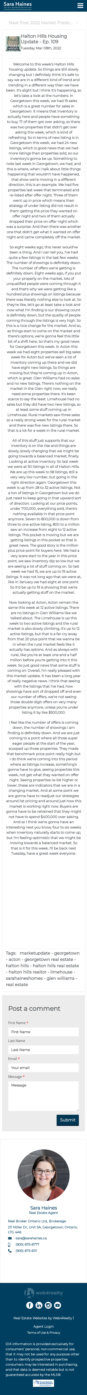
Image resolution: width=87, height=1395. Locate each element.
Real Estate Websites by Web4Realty (42, 1318)
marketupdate (35, 953)
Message (16, 1076)
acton (14, 959)
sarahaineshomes (24, 978)
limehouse (61, 972)
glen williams (60, 978)
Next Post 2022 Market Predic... (43, 22)
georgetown (67, 953)
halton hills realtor (27, 972)
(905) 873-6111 (26, 1251)
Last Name (16, 1040)
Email (14, 1058)
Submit (67, 1120)
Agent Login (43, 1326)
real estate (17, 984)
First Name (18, 1022)
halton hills (17, 965)
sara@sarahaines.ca (31, 1238)
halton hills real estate (56, 965)
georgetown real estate (48, 959)
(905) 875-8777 (27, 1244)
